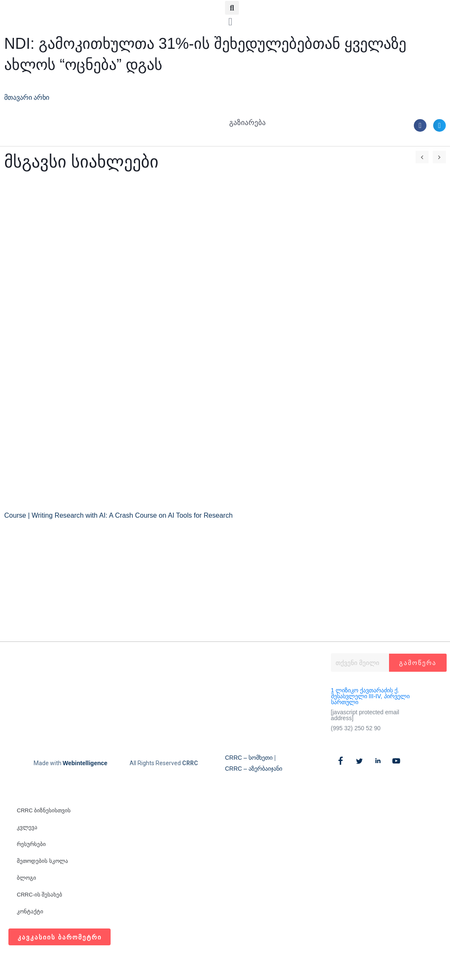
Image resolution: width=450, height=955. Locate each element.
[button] (232, 8)
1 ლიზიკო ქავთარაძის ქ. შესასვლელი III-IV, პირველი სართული (370, 696)
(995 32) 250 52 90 (356, 728)
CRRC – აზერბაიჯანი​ (253, 768)
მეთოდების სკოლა (42, 861)
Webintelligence (85, 763)
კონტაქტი (30, 911)
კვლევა (27, 827)
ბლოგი (26, 878)
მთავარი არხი (29, 97)
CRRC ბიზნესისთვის (44, 810)
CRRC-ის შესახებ (40, 894)
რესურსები (31, 844)
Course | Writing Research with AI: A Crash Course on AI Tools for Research (124, 515)
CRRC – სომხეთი (249, 757)
